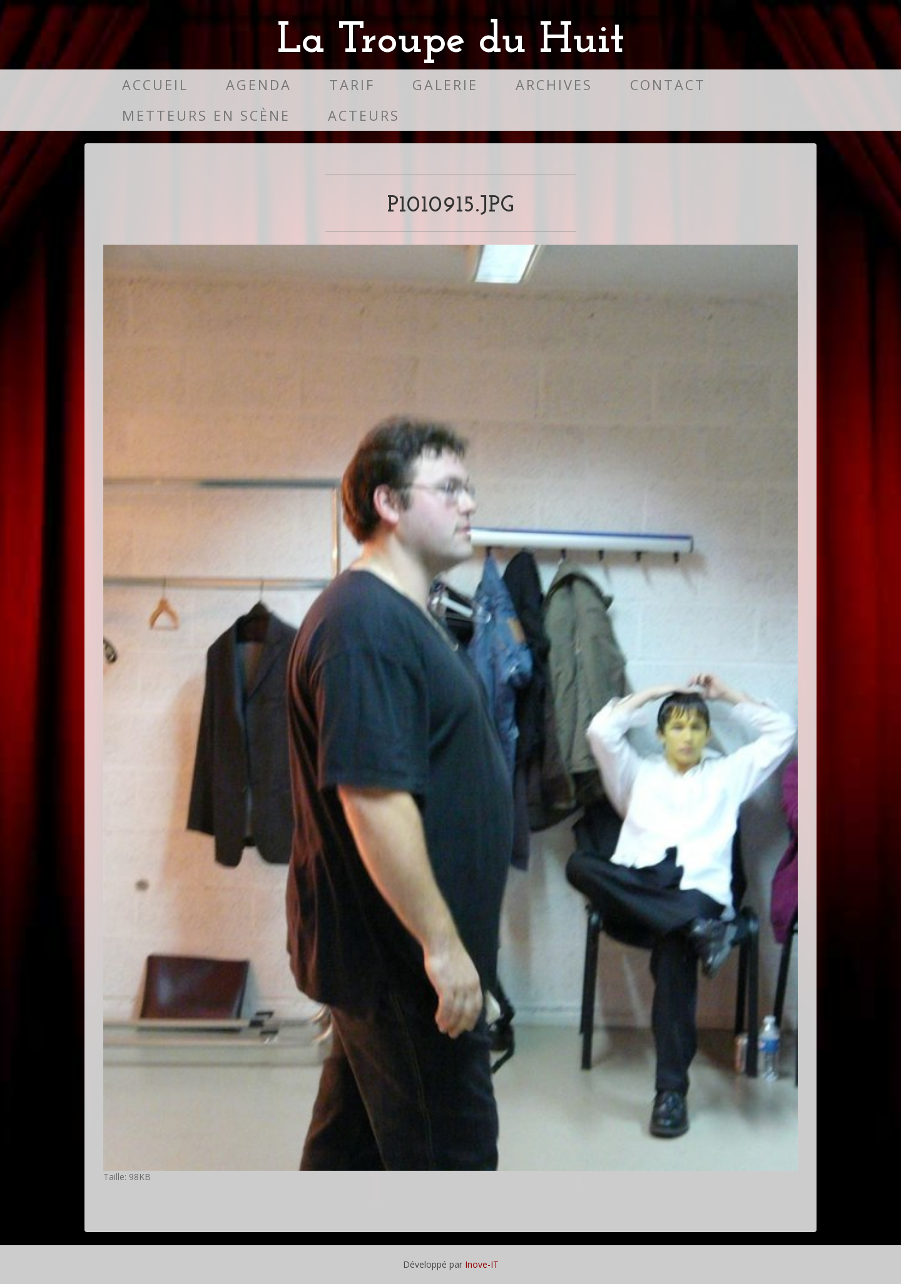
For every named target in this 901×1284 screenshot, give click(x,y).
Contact (668, 85)
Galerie (445, 85)
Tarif (352, 85)
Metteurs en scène (206, 115)
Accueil (155, 85)
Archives (554, 85)
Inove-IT (482, 1264)
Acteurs (364, 115)
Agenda (259, 85)
